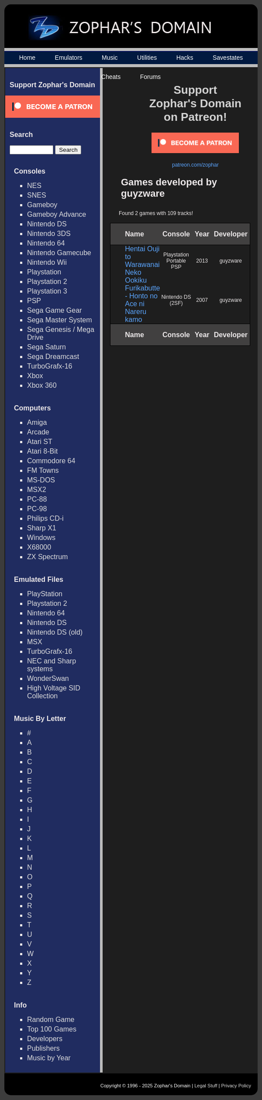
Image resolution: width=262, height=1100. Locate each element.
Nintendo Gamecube (59, 252)
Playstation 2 (47, 281)
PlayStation (44, 594)
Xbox (35, 375)
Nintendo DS (47, 224)
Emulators (69, 57)
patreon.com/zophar (195, 165)
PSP (34, 300)
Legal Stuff (205, 1085)
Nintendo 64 (46, 243)
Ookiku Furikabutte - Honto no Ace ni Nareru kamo (142, 300)
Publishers (43, 1048)
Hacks (184, 57)
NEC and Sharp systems (51, 665)
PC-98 (37, 508)
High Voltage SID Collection (53, 692)
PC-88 (37, 499)
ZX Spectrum (47, 556)
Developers (44, 1038)
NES (34, 185)
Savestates (228, 57)
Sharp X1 (41, 528)
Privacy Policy (236, 1085)
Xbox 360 (42, 385)
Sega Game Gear (54, 310)
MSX (34, 642)
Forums (150, 76)
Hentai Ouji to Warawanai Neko (142, 260)
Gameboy (42, 204)
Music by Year (49, 1058)
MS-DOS (41, 480)
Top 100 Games (51, 1029)
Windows (41, 537)
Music (110, 57)
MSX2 (36, 489)
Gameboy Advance (56, 214)
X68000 (39, 547)
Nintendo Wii (47, 262)
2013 (202, 261)
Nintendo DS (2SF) (176, 300)
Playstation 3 (47, 291)
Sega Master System (59, 320)
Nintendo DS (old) (55, 632)
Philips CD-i (45, 518)
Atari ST (39, 441)
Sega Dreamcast (53, 356)
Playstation (44, 272)
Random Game (51, 1019)
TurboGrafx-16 (49, 366)
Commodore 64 (51, 461)
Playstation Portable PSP (176, 261)
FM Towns (43, 470)
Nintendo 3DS (49, 233)
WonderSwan (48, 678)
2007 (202, 300)
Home (27, 57)
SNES (36, 195)
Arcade (38, 432)
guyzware (231, 261)
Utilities (147, 57)
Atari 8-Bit (42, 451)
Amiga (37, 422)
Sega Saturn (46, 347)
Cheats (111, 76)
